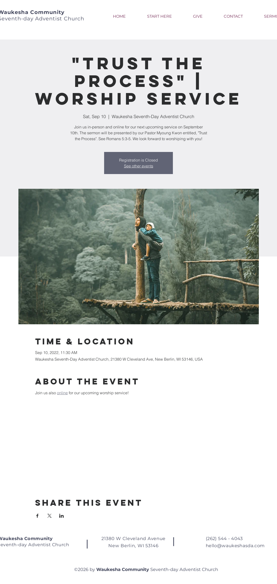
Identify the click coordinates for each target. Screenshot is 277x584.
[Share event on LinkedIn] (61, 516)
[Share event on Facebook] (37, 516)
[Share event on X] (49, 516)
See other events (138, 165)
